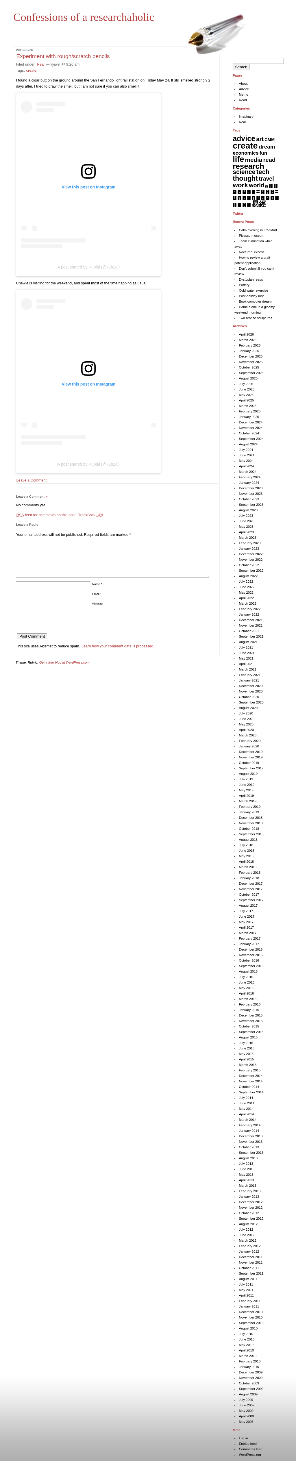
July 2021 (246, 647)
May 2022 (246, 592)
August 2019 (248, 773)
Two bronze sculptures (255, 318)
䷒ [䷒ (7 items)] (234, 197)
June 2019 (246, 784)
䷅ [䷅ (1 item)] (266, 186)
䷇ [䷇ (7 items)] (276, 185)
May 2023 (246, 526)
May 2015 (246, 1054)
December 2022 (250, 554)
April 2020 (246, 730)
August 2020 (248, 708)
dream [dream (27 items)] (267, 147)
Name (97, 591)
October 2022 (249, 565)
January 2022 (249, 614)
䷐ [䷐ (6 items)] (272, 192)
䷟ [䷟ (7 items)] (249, 204)
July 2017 (246, 911)
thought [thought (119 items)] (245, 178)
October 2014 (249, 1086)
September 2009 (251, 1388)
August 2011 (248, 1279)
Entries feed (247, 1443)
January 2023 (249, 548)
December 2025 (250, 356)
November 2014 (250, 1081)
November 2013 (250, 1141)
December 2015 (250, 1015)
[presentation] (60, 629)
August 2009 (248, 1394)
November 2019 (250, 757)
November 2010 (250, 1317)
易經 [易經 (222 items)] (258, 204)
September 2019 (251, 768)
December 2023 (250, 488)
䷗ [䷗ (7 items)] (258, 197)
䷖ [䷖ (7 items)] (253, 197)
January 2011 (249, 1306)
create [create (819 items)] (245, 145)
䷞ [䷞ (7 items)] (244, 204)
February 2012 (249, 1246)
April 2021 (246, 664)
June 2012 (246, 1235)
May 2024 (246, 460)
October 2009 (249, 1383)
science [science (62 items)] (244, 171)
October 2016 (249, 960)
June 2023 (246, 521)
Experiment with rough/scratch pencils (63, 56)
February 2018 (249, 872)
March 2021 (247, 669)
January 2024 (249, 482)
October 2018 (249, 828)
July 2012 (246, 1229)
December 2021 (250, 620)
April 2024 (246, 466)
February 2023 (249, 543)
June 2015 (246, 1048)
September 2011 (251, 1273)
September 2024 (251, 438)
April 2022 (246, 598)
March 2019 (247, 801)
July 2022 (246, 581)
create (31, 70)
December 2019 (250, 751)
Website (97, 610)
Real (41, 64)
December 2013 (250, 1136)
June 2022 (246, 587)
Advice (244, 89)
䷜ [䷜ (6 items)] (234, 205)
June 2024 (246, 455)
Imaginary (246, 116)
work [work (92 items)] (240, 185)
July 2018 (246, 845)
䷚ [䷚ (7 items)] (272, 197)
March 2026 (247, 340)
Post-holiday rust (251, 296)
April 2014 (246, 1114)
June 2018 (246, 850)
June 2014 (246, 1103)
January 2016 (249, 1010)
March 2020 (247, 735)
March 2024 (247, 471)
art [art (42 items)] (260, 139)
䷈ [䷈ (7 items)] (234, 191)
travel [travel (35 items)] (266, 178)
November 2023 (250, 493)
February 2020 (249, 740)
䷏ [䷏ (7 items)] (267, 191)
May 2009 (246, 1410)
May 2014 (246, 1108)
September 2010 (251, 1323)
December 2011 (250, 1257)
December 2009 (250, 1372)
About (243, 83)
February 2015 (249, 1070)
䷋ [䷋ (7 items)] (249, 191)
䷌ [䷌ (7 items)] (253, 191)
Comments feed (250, 1449)
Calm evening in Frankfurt (258, 230)
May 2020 (246, 724)
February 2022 (249, 609)
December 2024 (250, 422)
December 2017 (250, 883)
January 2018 (249, 878)
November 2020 (250, 691)
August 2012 (248, 1224)
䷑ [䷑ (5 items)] (277, 192)
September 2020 (251, 702)
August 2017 (248, 905)
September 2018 (251, 834)
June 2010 (246, 1339)
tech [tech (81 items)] (263, 171)
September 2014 (251, 1092)
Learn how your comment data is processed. (118, 653)
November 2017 (250, 889)
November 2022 (250, 559)
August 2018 (248, 839)
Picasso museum (251, 235)
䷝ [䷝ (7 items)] (239, 204)
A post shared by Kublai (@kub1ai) (89, 267)
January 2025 (249, 417)
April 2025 (246, 400)
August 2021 (248, 642)
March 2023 (247, 537)
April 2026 (246, 334)
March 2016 (247, 999)
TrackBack (90, 515)
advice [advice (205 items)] (244, 138)
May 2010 (246, 1345)
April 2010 (246, 1350)
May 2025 (246, 395)
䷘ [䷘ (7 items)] (262, 197)
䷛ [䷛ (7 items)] (277, 197)
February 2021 (249, 675)
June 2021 (246, 653)
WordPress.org (250, 1454)
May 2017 (246, 922)
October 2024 (249, 433)
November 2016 (250, 955)
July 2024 (246, 449)
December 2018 (250, 817)
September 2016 (251, 966)
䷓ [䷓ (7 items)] (239, 197)
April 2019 (246, 795)
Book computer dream (255, 301)
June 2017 (246, 916)
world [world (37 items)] (256, 185)
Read (243, 100)
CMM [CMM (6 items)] (269, 139)
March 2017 (247, 933)
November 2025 (250, 362)
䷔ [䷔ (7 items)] (244, 197)
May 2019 (246, 790)
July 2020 (246, 713)
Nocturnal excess (251, 252)
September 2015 (251, 1032)
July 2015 (246, 1043)
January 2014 (249, 1130)
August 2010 (248, 1328)
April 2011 (246, 1295)
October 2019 (249, 762)
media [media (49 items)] (253, 159)
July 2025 (246, 384)
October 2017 (249, 894)
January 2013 (249, 1196)
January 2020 (249, 746)
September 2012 (251, 1218)
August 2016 (248, 971)
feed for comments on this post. (46, 515)
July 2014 (246, 1097)
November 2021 (250, 625)
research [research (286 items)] (248, 166)
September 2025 (251, 373)
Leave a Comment (31, 480)
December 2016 (250, 949)
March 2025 (247, 406)
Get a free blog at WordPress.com (64, 669)
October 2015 (249, 1026)
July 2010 (246, 1334)
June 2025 (246, 389)
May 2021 (246, 658)
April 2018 (246, 861)
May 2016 (246, 988)
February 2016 (249, 1004)
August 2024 (248, 444)
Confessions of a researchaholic (83, 17)
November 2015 (250, 1021)
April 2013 (246, 1180)
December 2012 (250, 1202)
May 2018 (246, 856)
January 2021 (249, 680)
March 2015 (247, 1064)
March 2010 (247, 1356)
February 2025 (249, 411)
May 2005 (246, 1421)
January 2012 (249, 1251)
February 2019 (249, 806)
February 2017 (249, 938)
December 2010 (250, 1312)
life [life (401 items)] (238, 159)
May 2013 (246, 1174)
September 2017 (251, 900)
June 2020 (246, 719)
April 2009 (246, 1416)
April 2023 (246, 532)
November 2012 (250, 1207)
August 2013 (248, 1158)
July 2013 (246, 1163)
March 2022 (247, 603)
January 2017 (249, 944)
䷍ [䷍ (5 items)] (258, 192)
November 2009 (250, 1377)
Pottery (244, 285)
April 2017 (246, 927)
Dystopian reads (251, 279)
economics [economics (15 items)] (245, 153)
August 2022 (248, 576)
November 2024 (250, 427)
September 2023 (251, 504)
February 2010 (249, 1361)
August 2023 (248, 510)
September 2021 (251, 636)
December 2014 (250, 1075)
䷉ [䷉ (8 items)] (239, 191)
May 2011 (246, 1290)
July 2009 (246, 1399)
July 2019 (246, 779)
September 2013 (251, 1152)
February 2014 (249, 1125)
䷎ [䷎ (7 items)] (262, 191)
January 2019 (249, 812)
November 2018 (250, 823)
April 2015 (246, 1059)
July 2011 (246, 1284)
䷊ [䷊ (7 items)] (244, 191)
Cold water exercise (253, 290)
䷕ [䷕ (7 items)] (249, 197)
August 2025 (248, 378)
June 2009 (246, 1405)
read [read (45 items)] (269, 160)
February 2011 (249, 1301)
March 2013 (247, 1185)
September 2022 (251, 570)
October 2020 (249, 697)
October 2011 (249, 1268)
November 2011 (250, 1262)
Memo (243, 94)
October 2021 (249, 631)
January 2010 (249, 1367)
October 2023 (249, 499)
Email (96, 601)
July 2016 (246, 977)
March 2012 (247, 1240)
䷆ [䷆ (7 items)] (271, 185)
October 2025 (249, 367)
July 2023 (246, 515)
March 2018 (247, 867)
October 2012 (249, 1213)
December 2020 (250, 686)
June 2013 (246, 1169)
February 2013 (249, 1191)
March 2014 (247, 1119)
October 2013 (249, 1147)
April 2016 (246, 993)
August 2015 (248, 1037)
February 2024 (249, 477)
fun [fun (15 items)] (263, 153)
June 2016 (246, 982)
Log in (243, 1438)
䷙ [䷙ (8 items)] (267, 197)
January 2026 (249, 351)
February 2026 (249, 345)
